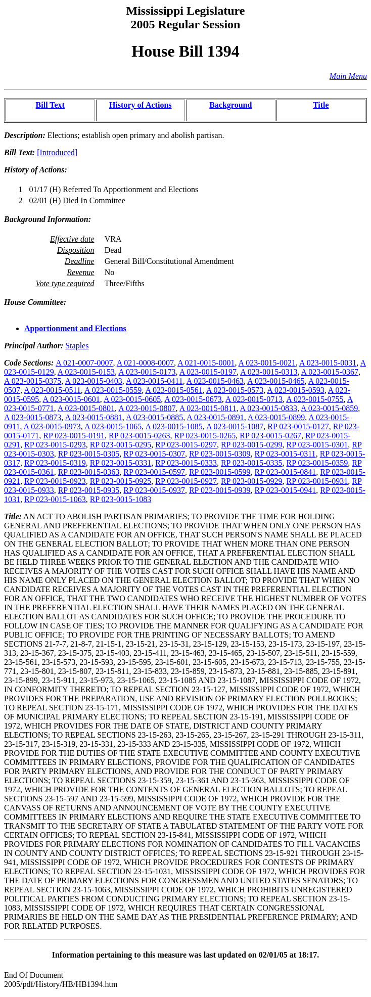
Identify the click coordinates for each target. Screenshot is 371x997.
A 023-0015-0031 (327, 362)
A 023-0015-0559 (113, 390)
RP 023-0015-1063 (55, 499)
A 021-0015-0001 (206, 362)
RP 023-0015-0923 (55, 481)
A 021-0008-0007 (145, 362)
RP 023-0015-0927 (186, 481)
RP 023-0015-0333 (186, 463)
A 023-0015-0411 (154, 381)
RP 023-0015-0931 (317, 481)
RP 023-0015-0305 (89, 453)
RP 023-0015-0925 (121, 481)
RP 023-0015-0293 (55, 444)
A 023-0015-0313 (268, 372)
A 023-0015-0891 (215, 417)
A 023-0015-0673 (192, 399)
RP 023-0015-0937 (154, 490)
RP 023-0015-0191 (74, 435)
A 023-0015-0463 (215, 381)
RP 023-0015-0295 (121, 444)
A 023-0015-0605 (132, 399)
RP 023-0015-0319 (55, 463)
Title (321, 105)
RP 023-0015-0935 (89, 490)
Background (230, 105)
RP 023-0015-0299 (252, 444)
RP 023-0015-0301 (317, 444)
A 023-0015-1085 (173, 426)
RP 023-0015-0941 (285, 490)
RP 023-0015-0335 (252, 463)
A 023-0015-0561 (173, 390)
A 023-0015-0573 (234, 390)
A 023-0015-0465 (275, 381)
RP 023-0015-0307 (154, 453)
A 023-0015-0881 (93, 417)
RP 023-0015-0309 (220, 453)
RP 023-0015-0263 (139, 435)
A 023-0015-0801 (86, 408)
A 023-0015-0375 (32, 381)
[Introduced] (57, 152)
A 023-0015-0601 (71, 399)
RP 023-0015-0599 (220, 472)
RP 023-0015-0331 (121, 463)
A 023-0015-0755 (314, 399)
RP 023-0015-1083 (121, 499)
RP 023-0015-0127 (298, 426)
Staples (76, 345)
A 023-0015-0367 (329, 372)
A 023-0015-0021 (267, 362)
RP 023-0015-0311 (285, 453)
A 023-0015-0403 (93, 381)
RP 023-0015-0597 (154, 472)
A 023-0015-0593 (295, 390)
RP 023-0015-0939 (220, 490)
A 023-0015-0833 (268, 408)
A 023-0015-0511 (52, 390)
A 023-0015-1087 (234, 426)
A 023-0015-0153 (86, 372)
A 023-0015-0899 (276, 417)
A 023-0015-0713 (254, 399)
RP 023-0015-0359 (317, 463)
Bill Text (50, 105)
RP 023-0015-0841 (285, 472)
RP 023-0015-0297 (186, 444)
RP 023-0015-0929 (252, 481)
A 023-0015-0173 (146, 372)
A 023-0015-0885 (154, 417)
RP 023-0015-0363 (89, 472)
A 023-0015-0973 (52, 426)
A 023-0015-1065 (113, 426)
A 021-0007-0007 (84, 362)
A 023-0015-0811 (208, 408)
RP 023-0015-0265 (205, 435)
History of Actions (140, 105)
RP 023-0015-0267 (270, 435)
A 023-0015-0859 (329, 408)
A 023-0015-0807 (146, 408)
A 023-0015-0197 (208, 372)
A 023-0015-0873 (32, 417)
